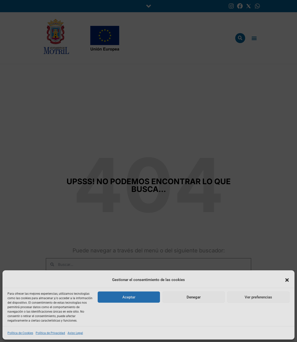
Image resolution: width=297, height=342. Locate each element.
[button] (287, 280)
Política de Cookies (20, 333)
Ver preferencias (258, 297)
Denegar (194, 297)
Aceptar (128, 297)
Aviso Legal (75, 333)
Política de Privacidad (50, 333)
